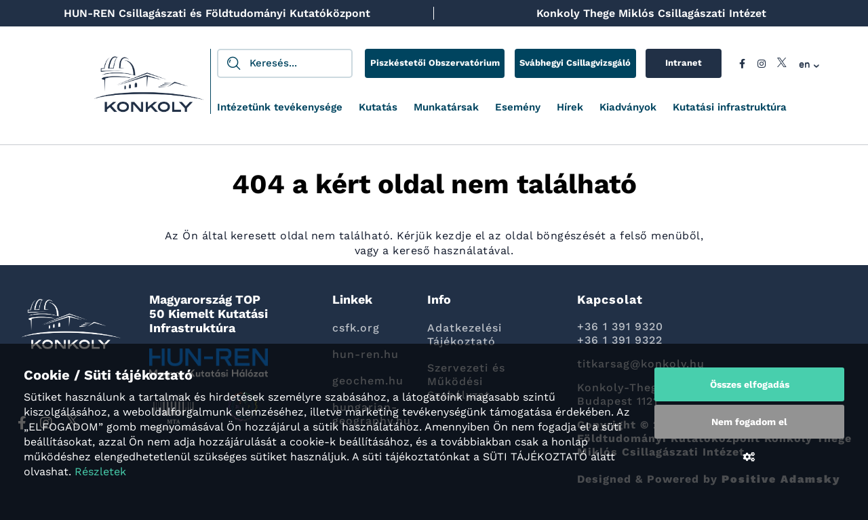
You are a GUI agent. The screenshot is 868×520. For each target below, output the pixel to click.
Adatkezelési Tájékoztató (464, 334)
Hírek (570, 107)
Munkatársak (446, 107)
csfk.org (356, 327)
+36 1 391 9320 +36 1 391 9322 (620, 333)
